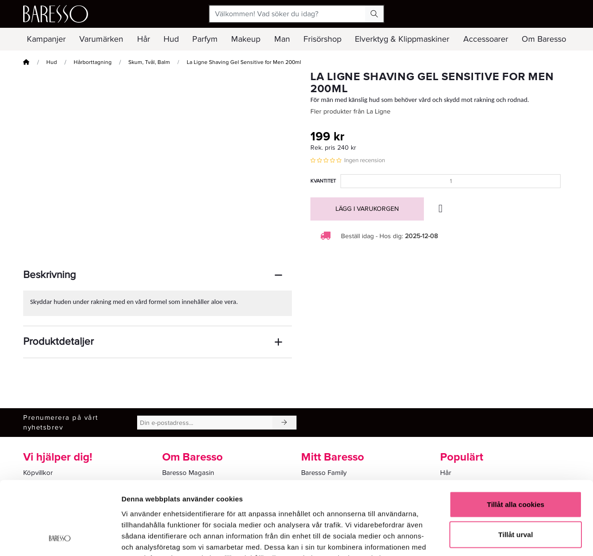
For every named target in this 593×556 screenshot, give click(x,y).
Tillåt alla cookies (515, 435)
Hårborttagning (93, 62)
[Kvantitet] (451, 181)
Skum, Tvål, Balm (149, 62)
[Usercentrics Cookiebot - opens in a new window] (60, 538)
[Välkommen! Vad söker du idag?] (287, 14)
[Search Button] (374, 14)
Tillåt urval (515, 466)
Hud (51, 62)
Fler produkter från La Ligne (350, 111)
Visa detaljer (503, 538)
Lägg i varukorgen (367, 209)
